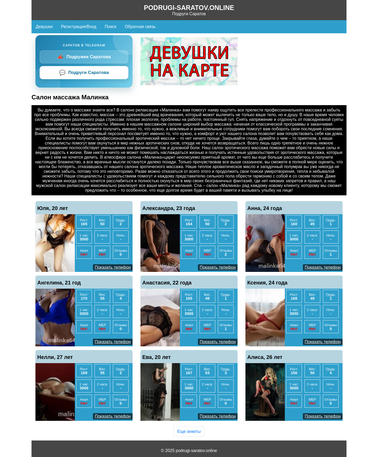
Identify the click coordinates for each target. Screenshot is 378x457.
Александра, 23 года (168, 208)
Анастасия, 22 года (167, 283)
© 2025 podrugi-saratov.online (189, 450)
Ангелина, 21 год (59, 283)
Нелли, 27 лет (55, 357)
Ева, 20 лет (156, 357)
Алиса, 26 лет (264, 357)
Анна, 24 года (264, 208)
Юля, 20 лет (52, 208)
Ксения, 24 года (267, 283)
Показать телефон (113, 267)
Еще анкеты (189, 431)
